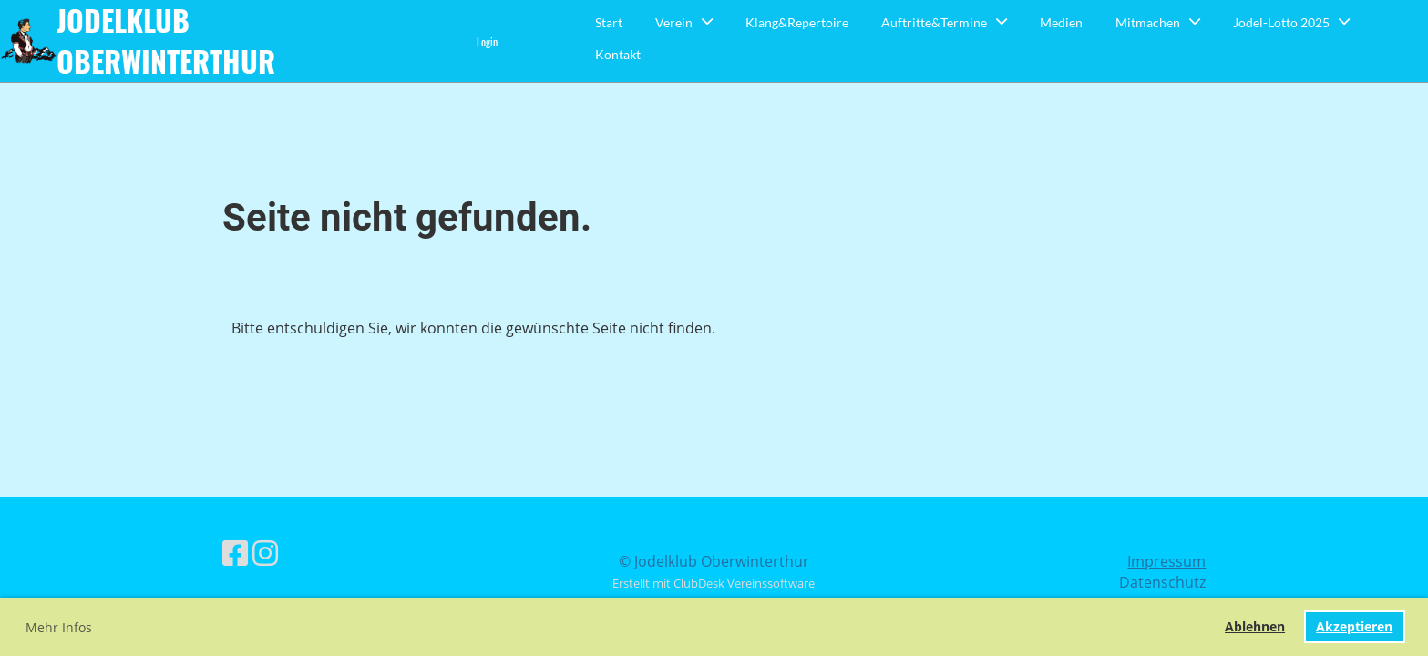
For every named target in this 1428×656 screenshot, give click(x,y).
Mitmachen (1157, 22)
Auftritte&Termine (944, 22)
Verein (684, 22)
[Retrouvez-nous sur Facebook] (235, 552)
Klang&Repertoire (796, 22)
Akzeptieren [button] (1354, 626)
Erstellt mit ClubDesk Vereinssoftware (713, 583)
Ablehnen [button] (1255, 626)
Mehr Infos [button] (59, 627)
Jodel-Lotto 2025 (1291, 22)
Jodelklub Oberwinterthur (166, 41)
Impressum (1166, 561)
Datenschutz (1162, 582)
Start (608, 22)
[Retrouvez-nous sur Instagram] (265, 552)
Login (487, 41)
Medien (1061, 22)
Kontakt (618, 54)
